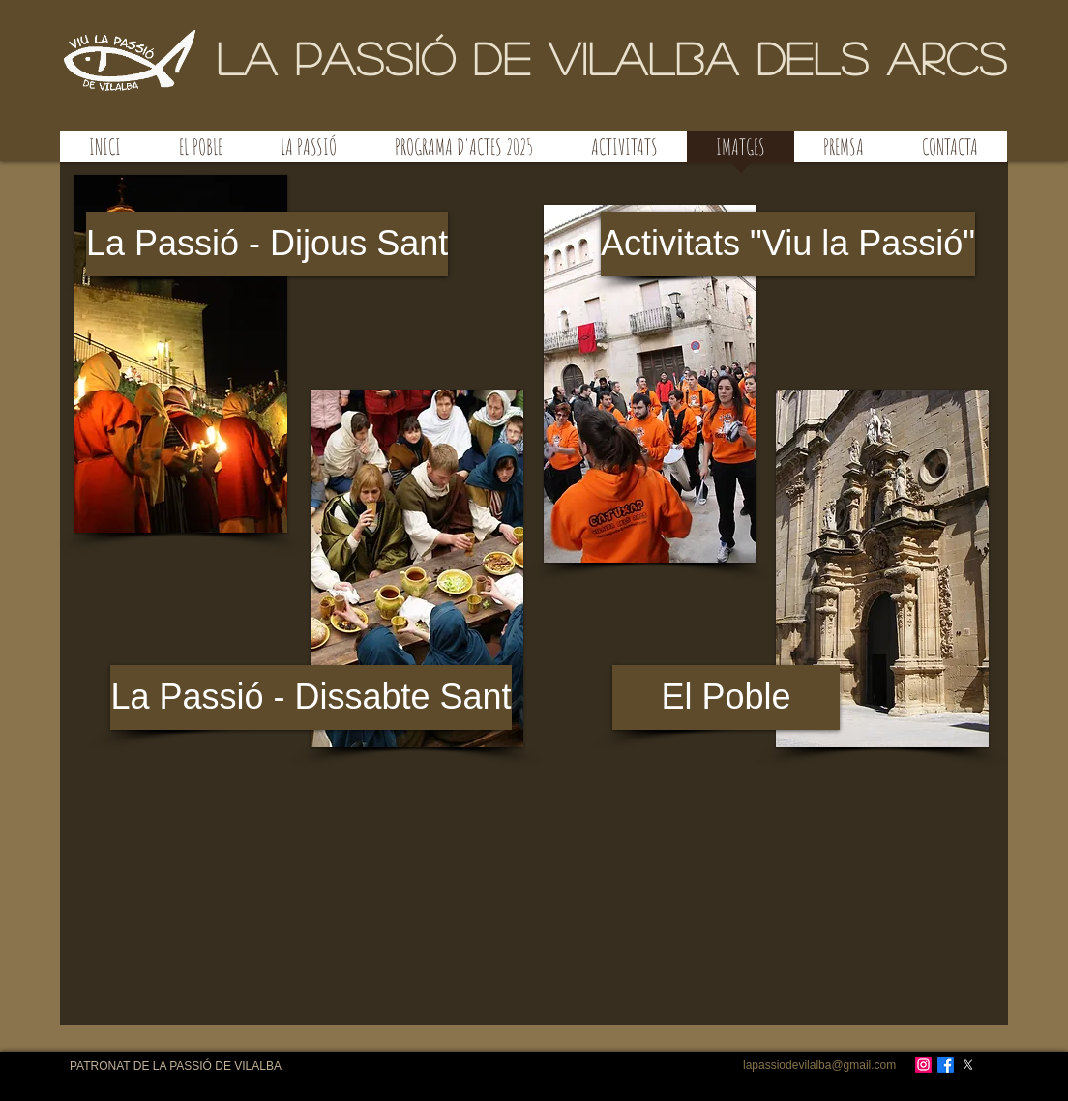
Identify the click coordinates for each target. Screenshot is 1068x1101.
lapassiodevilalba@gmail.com (819, 1065)
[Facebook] (945, 1065)
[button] (417, 568)
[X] (968, 1065)
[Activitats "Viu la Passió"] (788, 244)
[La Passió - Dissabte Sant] (311, 697)
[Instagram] (923, 1065)
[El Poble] (726, 697)
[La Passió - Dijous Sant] (267, 244)
